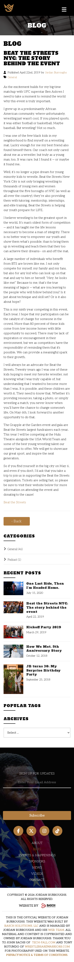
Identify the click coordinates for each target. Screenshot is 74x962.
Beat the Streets (15, 502)
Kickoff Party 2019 (43, 627)
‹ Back (17, 521)
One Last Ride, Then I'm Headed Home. (45, 585)
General (12, 77)
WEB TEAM (56, 930)
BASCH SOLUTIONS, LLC (21, 925)
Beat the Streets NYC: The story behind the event (47, 607)
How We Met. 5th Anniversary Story (44, 649)
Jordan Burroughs (56, 72)
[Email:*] (37, 782)
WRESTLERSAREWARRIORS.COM (47, 946)
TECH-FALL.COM (43, 942)
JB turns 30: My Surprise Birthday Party (43, 670)
